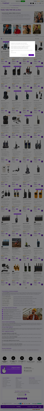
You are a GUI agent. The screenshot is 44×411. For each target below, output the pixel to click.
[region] (22, 49)
